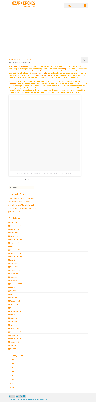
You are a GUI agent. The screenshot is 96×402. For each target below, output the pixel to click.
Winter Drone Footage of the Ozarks (22, 198)
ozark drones (49, 179)
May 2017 (13, 291)
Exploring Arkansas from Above (21, 201)
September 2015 (16, 339)
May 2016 (13, 321)
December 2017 (15, 277)
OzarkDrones (15, 62)
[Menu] (76, 5)
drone (32, 179)
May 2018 (13, 263)
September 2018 (16, 256)
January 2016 (14, 328)
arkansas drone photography (22, 179)
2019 (12, 375)
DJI (30, 179)
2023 (12, 387)
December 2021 (15, 226)
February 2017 (15, 301)
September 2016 (16, 311)
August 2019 (14, 243)
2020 (12, 379)
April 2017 (13, 294)
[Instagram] (10, 396)
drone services (38, 179)
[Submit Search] (10, 187)
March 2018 (14, 267)
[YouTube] (20, 396)
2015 (12, 359)
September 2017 (16, 284)
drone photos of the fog (43, 75)
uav (53, 179)
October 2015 (15, 335)
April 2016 (13, 325)
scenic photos (65, 68)
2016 (12, 363)
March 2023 (14, 222)
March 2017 (14, 297)
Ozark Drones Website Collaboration (22, 205)
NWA (43, 179)
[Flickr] (17, 396)
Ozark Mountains (40, 73)
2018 (12, 371)
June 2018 (13, 260)
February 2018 (15, 270)
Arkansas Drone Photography (35, 71)
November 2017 (15, 280)
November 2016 (15, 308)
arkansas (12, 179)
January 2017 (14, 304)
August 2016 (14, 315)
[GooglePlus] (13, 396)
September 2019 (16, 239)
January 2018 (14, 274)
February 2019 (15, 250)
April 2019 (13, 246)
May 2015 (13, 349)
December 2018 (15, 253)
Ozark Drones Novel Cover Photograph (23, 208)
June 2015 (13, 345)
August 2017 (14, 287)
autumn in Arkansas (19, 66)
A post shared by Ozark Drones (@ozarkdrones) (33, 173)
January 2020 (14, 236)
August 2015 (14, 342)
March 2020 (14, 233)
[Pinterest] (24, 396)
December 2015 (15, 332)
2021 (12, 383)
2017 (29, 62)
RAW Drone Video (16, 212)
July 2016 (13, 318)
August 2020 (14, 229)
